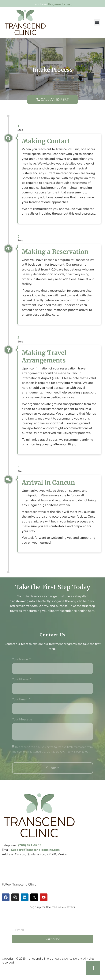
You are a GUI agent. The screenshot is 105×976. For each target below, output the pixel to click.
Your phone (20, 680)
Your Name (20, 659)
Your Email (20, 700)
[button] (97, 22)
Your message (22, 720)
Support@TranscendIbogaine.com (35, 850)
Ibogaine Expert (60, 4)
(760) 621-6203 (29, 845)
